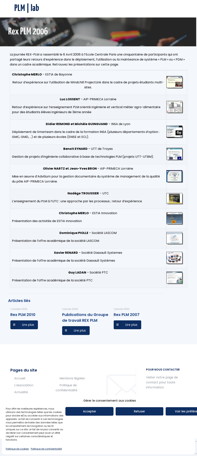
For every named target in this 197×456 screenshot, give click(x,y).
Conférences (24, 399)
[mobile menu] (180, 8)
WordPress (121, 447)
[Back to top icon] (183, 447)
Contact (20, 413)
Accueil (19, 378)
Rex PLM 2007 (126, 314)
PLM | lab (26, 8)
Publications (23, 406)
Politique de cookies (74, 397)
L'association (23, 385)
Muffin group (50, 447)
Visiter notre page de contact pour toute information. (162, 382)
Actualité (21, 392)
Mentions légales (72, 378)
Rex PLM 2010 (22, 314)
